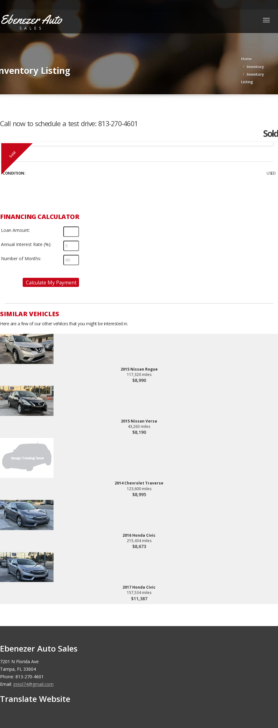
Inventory (255, 67)
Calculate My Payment (51, 282)
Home (246, 59)
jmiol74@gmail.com (33, 684)
